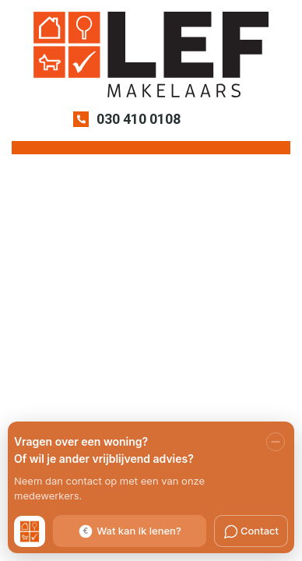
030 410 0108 (139, 119)
